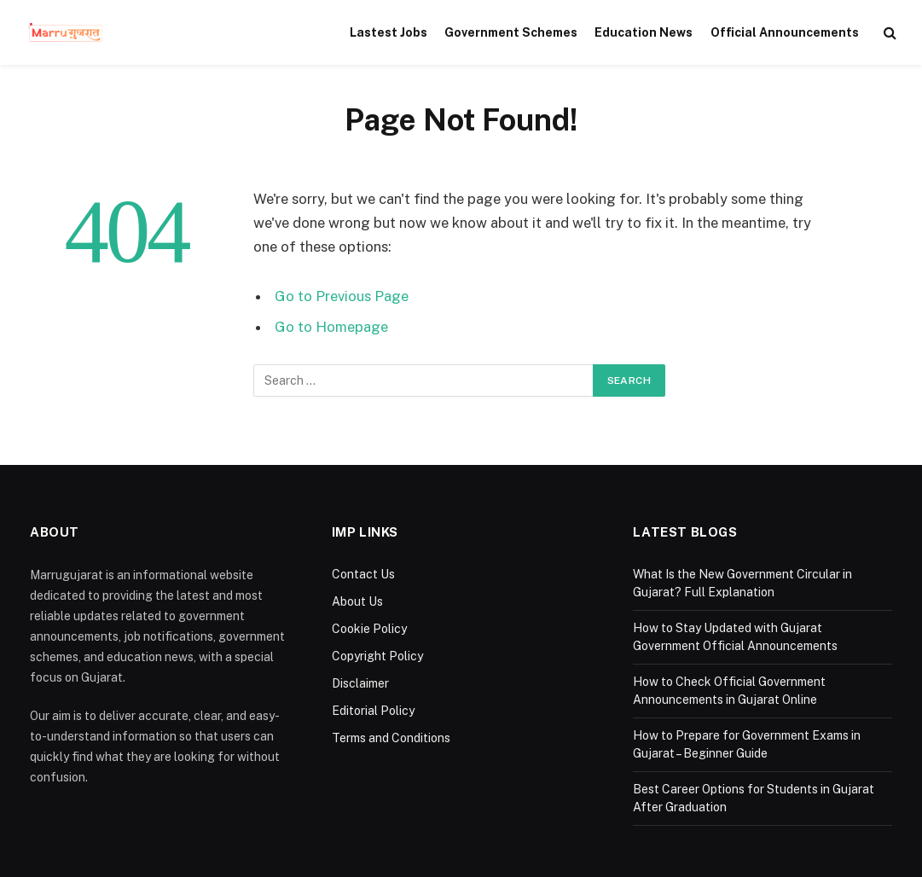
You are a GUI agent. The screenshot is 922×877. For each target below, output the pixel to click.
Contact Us (363, 574)
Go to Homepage (331, 326)
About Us (357, 601)
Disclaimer (360, 683)
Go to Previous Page (342, 296)
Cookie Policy (369, 629)
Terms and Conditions (391, 738)
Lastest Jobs (388, 32)
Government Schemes (510, 32)
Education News (643, 32)
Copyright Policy (377, 656)
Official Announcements (784, 32)
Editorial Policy (373, 710)
